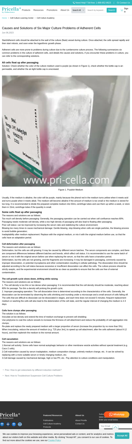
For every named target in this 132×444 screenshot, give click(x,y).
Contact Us (124, 3)
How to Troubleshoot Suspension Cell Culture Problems (36, 376)
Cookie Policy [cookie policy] (54, 440)
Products (26, 10)
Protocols (47, 427)
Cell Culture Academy (52, 424)
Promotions (52, 10)
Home (4, 18)
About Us (65, 10)
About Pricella (81, 420)
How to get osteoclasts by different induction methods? (36, 370)
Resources (38, 10)
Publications (48, 420)
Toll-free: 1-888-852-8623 (99, 3)
